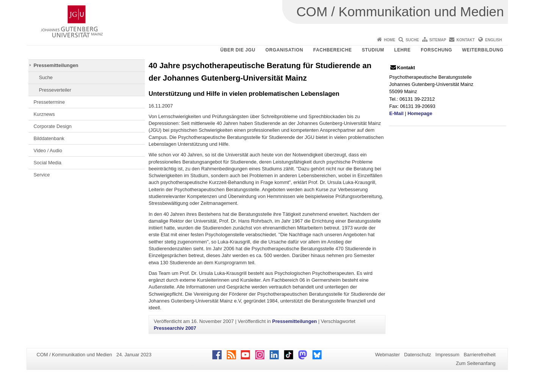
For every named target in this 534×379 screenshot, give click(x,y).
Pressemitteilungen (56, 65)
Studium (373, 50)
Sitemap (437, 40)
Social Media (47, 162)
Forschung (436, 50)
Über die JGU (237, 50)
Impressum (447, 354)
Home (389, 40)
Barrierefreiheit (480, 354)
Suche (412, 40)
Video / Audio (48, 150)
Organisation (284, 50)
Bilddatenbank (49, 138)
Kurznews (44, 114)
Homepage (419, 113)
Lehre (402, 50)
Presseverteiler (55, 90)
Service (42, 175)
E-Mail (396, 113)
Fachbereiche (332, 50)
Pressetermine (49, 102)
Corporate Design (53, 126)
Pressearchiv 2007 (175, 328)
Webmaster (387, 354)
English (493, 40)
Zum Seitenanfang (476, 363)
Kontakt (466, 40)
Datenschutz (417, 354)
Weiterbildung (482, 50)
